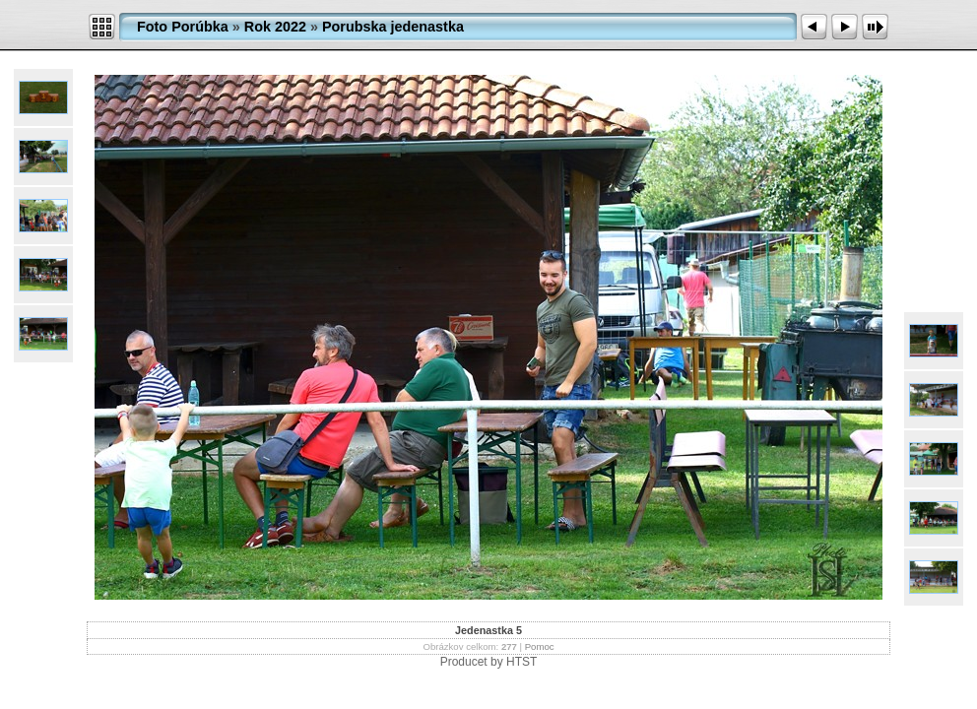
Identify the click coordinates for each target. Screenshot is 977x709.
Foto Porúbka (182, 26)
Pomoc (539, 646)
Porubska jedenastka (393, 26)
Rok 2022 (275, 26)
